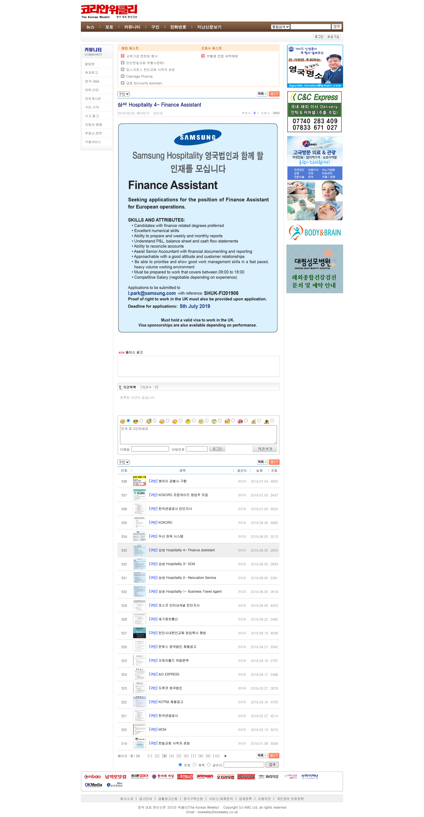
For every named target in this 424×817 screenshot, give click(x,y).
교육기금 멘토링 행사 (142, 56)
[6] (186, 755)
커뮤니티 (132, 27)
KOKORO (165, 522)
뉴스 (90, 27)
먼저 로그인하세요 (198, 434)
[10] (216, 755)
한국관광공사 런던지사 (175, 508)
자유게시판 (93, 98)
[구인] (153, 481)
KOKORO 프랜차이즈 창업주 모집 (183, 494)
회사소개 (126, 798)
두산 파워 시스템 (170, 536)
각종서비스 (93, 141)
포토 (109, 27)
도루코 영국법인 (170, 688)
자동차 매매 (93, 124)
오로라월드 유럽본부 (173, 660)
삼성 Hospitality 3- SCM (176, 563)
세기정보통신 (168, 619)
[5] (178, 755)
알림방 (90, 63)
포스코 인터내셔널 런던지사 (179, 605)
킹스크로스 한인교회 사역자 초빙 (150, 69)
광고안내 (145, 798)
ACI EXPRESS (168, 674)
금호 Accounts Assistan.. (145, 83)
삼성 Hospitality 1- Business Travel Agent (189, 591)
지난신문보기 (209, 27)
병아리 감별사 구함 (172, 481)
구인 (155, 27)
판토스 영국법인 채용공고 (177, 646)
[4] (171, 755)
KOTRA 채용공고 (170, 701)
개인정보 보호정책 (290, 798)
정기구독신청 (193, 798)
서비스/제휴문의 (221, 798)
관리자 (158, 113)
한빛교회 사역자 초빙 (174, 743)
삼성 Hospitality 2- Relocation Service (187, 577)
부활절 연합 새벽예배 (222, 56)
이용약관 (264, 798)
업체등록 (245, 798)
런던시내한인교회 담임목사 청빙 (182, 632)
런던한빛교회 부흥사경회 (144, 62)
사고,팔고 (92, 115)
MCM (162, 729)
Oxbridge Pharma (139, 76)
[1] (150, 755)
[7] (193, 755)
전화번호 (178, 27)
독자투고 (91, 72)
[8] (200, 755)
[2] (157, 755)
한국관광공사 (168, 715)
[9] (208, 755)
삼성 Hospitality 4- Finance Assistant (186, 550)
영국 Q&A (92, 81)
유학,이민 (92, 89)
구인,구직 (92, 107)
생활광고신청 (168, 798)
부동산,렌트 (93, 133)
